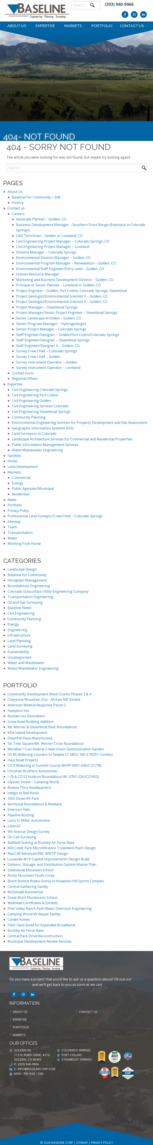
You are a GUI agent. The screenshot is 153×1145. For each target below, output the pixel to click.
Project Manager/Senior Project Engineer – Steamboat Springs (66, 312)
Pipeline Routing (21, 815)
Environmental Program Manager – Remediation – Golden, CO (66, 263)
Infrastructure (19, 635)
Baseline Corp (37, 10)
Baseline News (19, 607)
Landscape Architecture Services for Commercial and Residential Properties (72, 439)
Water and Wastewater (26, 662)
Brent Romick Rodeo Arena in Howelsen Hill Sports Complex (56, 881)
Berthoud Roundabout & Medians (35, 804)
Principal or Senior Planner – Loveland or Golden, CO (58, 285)
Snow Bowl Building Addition (30, 721)
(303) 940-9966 (119, 4)
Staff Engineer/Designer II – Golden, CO (48, 345)
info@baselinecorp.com (36, 1069)
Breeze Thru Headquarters (29, 787)
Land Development (23, 466)
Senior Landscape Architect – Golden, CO (48, 318)
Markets (73, 25)
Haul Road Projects (23, 760)
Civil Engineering (21, 613)
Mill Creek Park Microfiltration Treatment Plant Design (52, 848)
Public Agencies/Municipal (33, 488)
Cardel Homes (19, 919)
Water (12, 538)
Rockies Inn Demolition (26, 716)
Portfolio (101, 25)
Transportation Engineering (30, 596)
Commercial (21, 477)
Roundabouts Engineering (29, 585)
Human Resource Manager (37, 274)
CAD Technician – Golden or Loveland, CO (49, 235)
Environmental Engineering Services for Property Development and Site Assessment (79, 422)
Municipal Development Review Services (40, 941)
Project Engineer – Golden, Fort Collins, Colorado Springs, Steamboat (71, 290)
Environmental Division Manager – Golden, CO (53, 257)
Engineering (17, 629)
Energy (17, 483)
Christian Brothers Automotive (32, 771)
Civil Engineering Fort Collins (35, 395)
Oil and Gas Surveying (25, 602)
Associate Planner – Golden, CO (41, 219)
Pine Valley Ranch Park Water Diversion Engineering (50, 908)
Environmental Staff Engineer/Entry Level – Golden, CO (60, 268)
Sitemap (14, 521)
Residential (20, 494)
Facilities (14, 455)
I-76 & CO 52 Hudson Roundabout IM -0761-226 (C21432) (53, 776)
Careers (18, 213)
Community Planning (28, 417)
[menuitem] (17, 25)
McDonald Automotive (25, 892)
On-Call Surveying (22, 837)
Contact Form (22, 373)
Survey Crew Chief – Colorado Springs (46, 351)
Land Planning (19, 640)
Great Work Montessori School (32, 897)
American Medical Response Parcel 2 (37, 705)
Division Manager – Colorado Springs (46, 252)
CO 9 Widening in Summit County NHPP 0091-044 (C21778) (54, 765)
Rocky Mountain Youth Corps (31, 875)
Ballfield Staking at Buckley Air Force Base (41, 842)
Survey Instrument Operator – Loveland (48, 367)
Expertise (45, 25)
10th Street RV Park (23, 798)
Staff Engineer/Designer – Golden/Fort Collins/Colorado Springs (67, 334)
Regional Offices (25, 378)
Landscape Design (22, 569)
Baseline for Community (27, 574)
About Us (16, 25)
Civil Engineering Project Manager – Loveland (52, 246)
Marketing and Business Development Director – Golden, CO (65, 279)
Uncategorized (19, 657)
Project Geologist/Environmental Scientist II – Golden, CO (62, 296)
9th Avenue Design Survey (29, 831)
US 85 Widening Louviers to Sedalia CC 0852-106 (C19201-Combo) (60, 754)
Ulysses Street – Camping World (33, 782)
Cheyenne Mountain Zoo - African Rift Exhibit (44, 699)
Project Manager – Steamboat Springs (47, 307)
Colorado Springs (76, 1050)
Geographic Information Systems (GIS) (42, 428)
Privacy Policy (18, 510)
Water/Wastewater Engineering (37, 450)
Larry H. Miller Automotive (29, 820)
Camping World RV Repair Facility (34, 914)
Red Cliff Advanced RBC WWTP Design (38, 853)
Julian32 (14, 826)
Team (12, 527)
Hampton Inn (18, 710)
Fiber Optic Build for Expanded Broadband (41, 925)
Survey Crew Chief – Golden (38, 356)
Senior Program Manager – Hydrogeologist (51, 323)
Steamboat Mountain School (30, 870)
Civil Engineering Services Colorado (40, 406)
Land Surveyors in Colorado (34, 433)
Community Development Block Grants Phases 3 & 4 (49, 694)
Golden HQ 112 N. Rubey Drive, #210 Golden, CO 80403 (32, 1055)
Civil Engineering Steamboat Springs (41, 411)
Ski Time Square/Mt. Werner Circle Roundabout (46, 743)
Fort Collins (72, 1055)
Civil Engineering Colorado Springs (40, 389)
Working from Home (24, 543)
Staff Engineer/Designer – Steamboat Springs (53, 340)
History (18, 202)
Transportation (20, 532)
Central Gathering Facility (28, 886)
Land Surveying (20, 646)
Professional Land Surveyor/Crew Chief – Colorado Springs (55, 516)
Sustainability (18, 651)
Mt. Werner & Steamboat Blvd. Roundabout (42, 727)
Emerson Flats (19, 809)
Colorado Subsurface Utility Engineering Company (48, 591)
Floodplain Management (27, 580)
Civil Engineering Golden (31, 400)
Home (12, 461)
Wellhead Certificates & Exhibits (33, 903)
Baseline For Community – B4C (36, 197)
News (12, 499)
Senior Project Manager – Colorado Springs (51, 329)
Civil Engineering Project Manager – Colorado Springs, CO (62, 241)
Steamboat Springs (77, 1059)
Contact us (132, 25)
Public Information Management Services (45, 444)
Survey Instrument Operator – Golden (46, 362)
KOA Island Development (27, 732)
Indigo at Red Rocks (23, 793)
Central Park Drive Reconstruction (35, 936)
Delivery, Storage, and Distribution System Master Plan (52, 864)
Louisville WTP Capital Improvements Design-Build (48, 859)
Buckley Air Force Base (26, 930)
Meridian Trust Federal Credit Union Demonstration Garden (56, 749)
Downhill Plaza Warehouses (30, 738)
